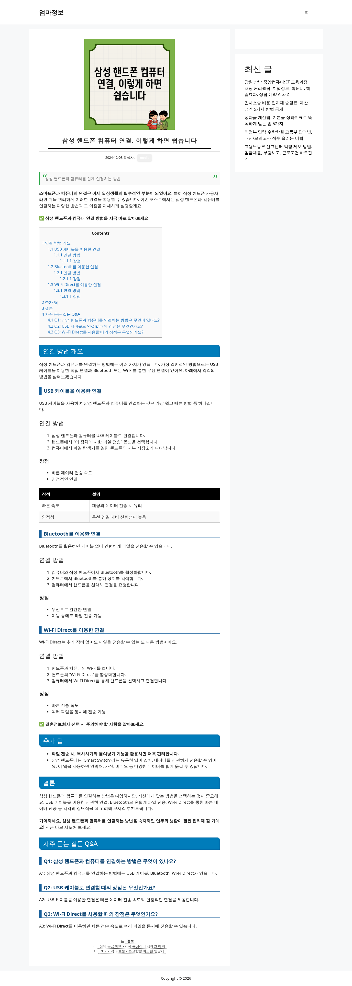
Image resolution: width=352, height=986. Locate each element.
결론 (47, 308)
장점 (70, 261)
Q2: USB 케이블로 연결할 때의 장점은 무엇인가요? (95, 326)
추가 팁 (50, 302)
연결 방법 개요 (56, 243)
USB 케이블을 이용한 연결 (74, 249)
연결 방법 (67, 255)
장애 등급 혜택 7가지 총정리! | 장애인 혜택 (132, 946)
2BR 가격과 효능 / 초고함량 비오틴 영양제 (132, 951)
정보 (130, 941)
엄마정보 (51, 12)
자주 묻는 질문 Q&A (61, 314)
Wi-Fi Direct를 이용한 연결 (74, 284)
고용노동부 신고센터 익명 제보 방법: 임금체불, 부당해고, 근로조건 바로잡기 (278, 153)
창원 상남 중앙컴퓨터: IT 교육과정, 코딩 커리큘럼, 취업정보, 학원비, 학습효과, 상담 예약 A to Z (277, 88)
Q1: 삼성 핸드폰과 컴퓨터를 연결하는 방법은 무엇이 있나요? (104, 320)
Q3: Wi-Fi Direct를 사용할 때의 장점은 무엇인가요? (95, 332)
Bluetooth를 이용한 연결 (73, 266)
